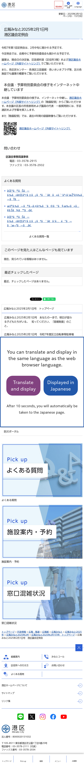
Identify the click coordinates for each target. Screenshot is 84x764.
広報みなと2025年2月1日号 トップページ (53, 635)
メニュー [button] (58, 761)
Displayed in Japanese (60, 385)
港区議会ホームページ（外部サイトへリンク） (45, 128)
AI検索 (74, 761)
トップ (6, 761)
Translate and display (23, 385)
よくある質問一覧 (39, 236)
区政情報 (21, 632)
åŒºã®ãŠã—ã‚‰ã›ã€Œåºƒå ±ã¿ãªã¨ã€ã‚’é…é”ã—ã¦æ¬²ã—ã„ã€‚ (39, 221)
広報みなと (56, 632)
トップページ (8, 632)
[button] (58, 5)
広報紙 (45, 632)
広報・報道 (34, 632)
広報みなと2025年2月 (17, 635)
